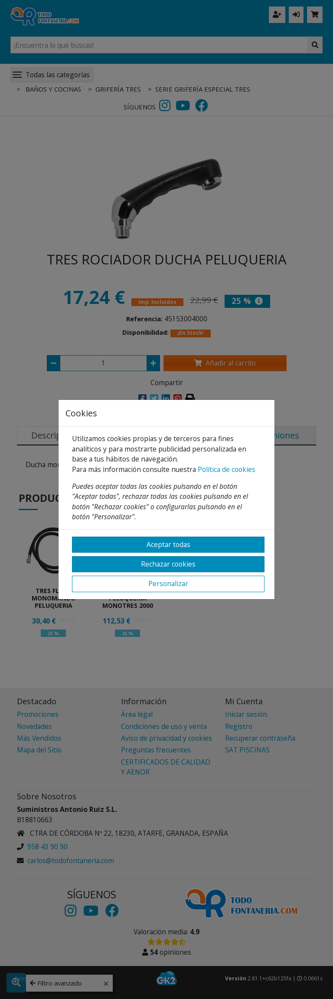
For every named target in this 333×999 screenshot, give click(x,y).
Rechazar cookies (168, 564)
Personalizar (168, 583)
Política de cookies (226, 469)
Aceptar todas (168, 544)
